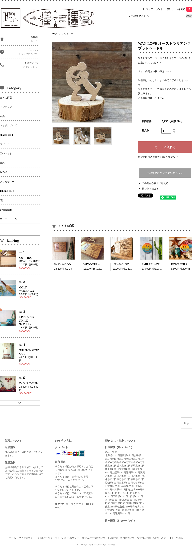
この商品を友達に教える (155, 183)
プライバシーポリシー (67, 537)
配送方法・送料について (121, 537)
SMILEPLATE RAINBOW (157, 264)
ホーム (12, 537)
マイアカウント (154, 9)
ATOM (179, 537)
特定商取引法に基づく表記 (151, 537)
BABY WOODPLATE (67, 264)
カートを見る (181, 9)
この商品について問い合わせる (165, 172)
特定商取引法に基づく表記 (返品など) (158, 156)
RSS (171, 537)
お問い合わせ (45, 537)
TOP (54, 34)
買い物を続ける (150, 188)
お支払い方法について (94, 537)
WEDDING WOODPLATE (99, 264)
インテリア (67, 34)
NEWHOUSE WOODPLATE (130, 264)
